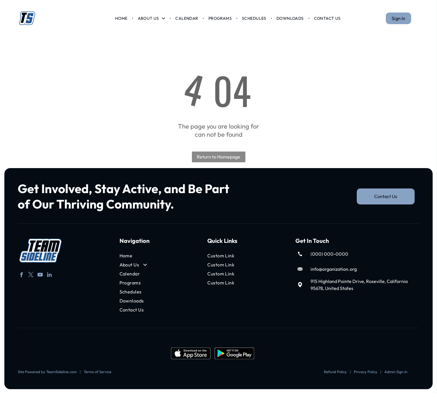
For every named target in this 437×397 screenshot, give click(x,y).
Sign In (398, 20)
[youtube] (40, 279)
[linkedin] (49, 279)
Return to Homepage (218, 160)
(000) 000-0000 (329, 258)
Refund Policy (335, 375)
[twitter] (31, 279)
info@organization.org (334, 273)
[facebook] (22, 279)
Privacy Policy (365, 375)
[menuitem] (121, 20)
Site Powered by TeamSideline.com (47, 375)
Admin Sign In (395, 375)
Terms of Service (97, 375)
